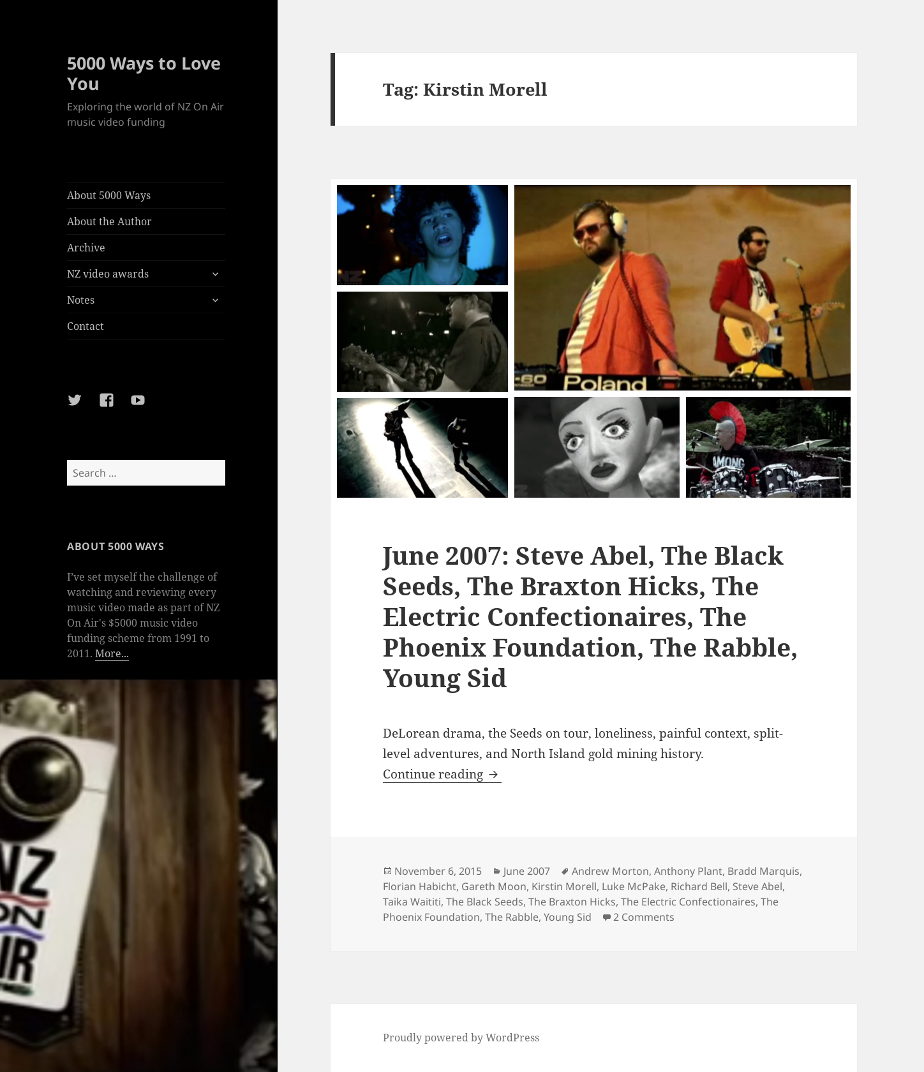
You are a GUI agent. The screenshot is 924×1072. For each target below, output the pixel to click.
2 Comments (643, 917)
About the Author (109, 221)
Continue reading (442, 774)
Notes (80, 300)
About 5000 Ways (109, 195)
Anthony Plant (688, 871)
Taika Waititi (412, 902)
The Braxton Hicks (572, 902)
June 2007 (526, 871)
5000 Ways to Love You (144, 73)
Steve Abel (757, 886)
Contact (85, 326)
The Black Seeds (484, 902)
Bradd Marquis (763, 871)
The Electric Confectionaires (688, 902)
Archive (86, 248)
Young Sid (568, 917)
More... (112, 653)
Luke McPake (634, 886)
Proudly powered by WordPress (461, 1038)
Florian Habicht (419, 886)
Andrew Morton (610, 871)
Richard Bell (699, 886)
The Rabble (512, 917)
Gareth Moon (493, 886)
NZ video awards (108, 274)
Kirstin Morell (564, 886)
